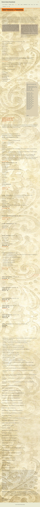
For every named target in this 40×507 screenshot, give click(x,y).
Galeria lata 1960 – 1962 (30, 90)
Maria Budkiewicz (5, 140)
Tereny (32, 4)
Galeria (37, 4)
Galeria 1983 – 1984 (29, 100)
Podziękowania (4, 6)
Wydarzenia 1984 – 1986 (30, 101)
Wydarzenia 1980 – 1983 (30, 97)
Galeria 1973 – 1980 (29, 96)
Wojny (29, 4)
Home (3, 4)
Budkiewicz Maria (5, 61)
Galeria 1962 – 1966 (29, 92)
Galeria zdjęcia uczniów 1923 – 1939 (32, 87)
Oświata (16, 4)
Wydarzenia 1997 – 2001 (30, 105)
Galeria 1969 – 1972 (5, 246)
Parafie (19, 4)
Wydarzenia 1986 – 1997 (30, 103)
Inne (34, 4)
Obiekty (22, 4)
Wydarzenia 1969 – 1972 (30, 93)
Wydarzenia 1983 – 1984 (30, 99)
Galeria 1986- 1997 (29, 104)
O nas (7, 6)
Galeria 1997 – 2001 (29, 106)
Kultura (13, 4)
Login (9, 6)
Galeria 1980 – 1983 (29, 98)
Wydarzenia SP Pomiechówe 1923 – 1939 (32, 85)
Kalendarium (10, 4)
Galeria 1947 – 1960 (29, 89)
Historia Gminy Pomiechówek (8, 2)
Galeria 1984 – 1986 (29, 102)
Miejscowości (6, 4)
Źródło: (28, 115)
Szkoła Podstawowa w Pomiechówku (12, 9)
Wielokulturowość (26, 4)
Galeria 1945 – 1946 (29, 88)
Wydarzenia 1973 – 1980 (6, 267)
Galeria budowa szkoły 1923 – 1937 (32, 86)
